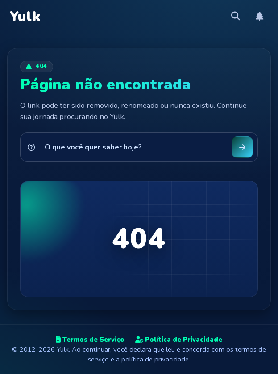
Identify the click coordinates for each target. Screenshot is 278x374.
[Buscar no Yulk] (242, 147)
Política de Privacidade (178, 339)
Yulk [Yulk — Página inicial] (25, 16)
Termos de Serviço (90, 339)
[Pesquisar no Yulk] (133, 147)
